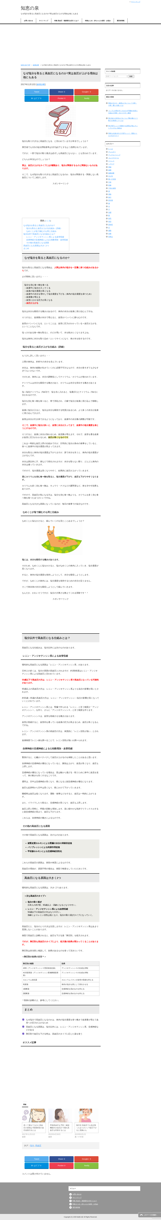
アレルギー (112, 152)
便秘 (109, 167)
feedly (86, 98)
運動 (109, 230)
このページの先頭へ (150, 1215)
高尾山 (110, 237)
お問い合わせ (28, 21)
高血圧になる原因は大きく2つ (36, 245)
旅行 (109, 197)
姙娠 (109, 185)
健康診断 (41, 84)
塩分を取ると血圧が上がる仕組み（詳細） (44, 228)
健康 (109, 170)
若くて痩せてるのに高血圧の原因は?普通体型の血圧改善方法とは (34, 1127)
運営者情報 (120, 21)
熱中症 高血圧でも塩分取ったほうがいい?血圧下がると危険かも (86, 1127)
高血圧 (38, 1145)
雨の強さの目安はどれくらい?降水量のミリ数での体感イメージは (123, 119)
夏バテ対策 (112, 179)
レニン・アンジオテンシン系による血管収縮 (45, 237)
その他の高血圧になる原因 (37, 243)
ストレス (111, 161)
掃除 (109, 194)
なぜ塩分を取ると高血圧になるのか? (39, 225)
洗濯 (109, 212)
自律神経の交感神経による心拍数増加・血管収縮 (47, 240)
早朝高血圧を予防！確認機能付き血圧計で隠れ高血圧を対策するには (59, 1127)
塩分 (32, 1145)
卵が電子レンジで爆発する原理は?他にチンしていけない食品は (123, 127)
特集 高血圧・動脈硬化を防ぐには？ (66, 21)
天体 (109, 182)
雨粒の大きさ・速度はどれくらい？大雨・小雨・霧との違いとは (122, 104)
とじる (47, 221)
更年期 (110, 200)
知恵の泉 (30, 8)
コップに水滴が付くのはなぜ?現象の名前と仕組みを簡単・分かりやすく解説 (123, 112)
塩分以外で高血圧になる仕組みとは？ (39, 234)
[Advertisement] (80, 43)
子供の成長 (112, 188)
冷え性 (110, 176)
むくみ (110, 149)
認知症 (110, 224)
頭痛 (109, 234)
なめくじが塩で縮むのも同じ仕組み (41, 231)
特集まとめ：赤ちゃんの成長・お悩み (98, 21)
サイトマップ (43, 21)
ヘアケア (111, 164)
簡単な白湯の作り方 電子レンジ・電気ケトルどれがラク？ (122, 135)
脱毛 (109, 218)
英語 (109, 221)
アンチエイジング (114, 155)
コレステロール (113, 158)
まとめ (26, 248)
